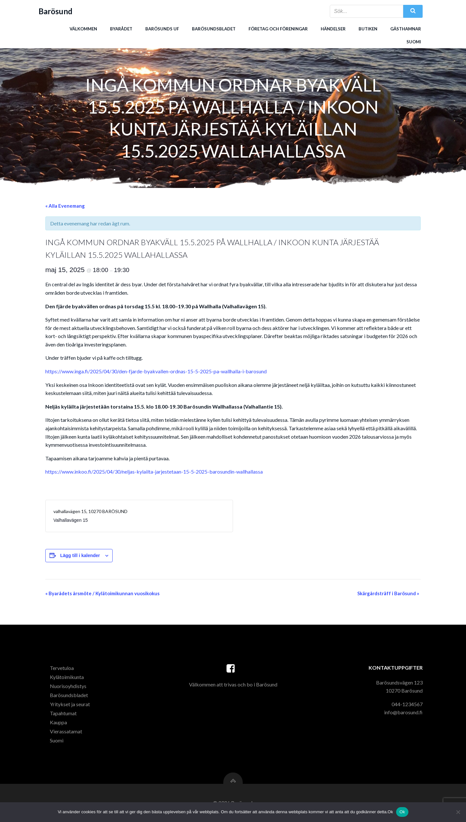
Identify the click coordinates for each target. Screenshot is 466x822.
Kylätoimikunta (67, 677)
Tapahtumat (63, 713)
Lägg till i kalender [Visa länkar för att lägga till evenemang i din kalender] (80, 555)
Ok (402, 811)
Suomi (413, 41)
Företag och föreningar (278, 28)
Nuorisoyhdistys (68, 686)
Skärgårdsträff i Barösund (388, 593)
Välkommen (83, 28)
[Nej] (458, 812)
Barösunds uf (162, 28)
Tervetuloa (62, 668)
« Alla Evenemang (65, 206)
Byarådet (121, 28)
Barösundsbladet (214, 28)
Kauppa (58, 722)
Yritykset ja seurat (70, 704)
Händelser (333, 28)
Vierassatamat (66, 731)
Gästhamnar (405, 28)
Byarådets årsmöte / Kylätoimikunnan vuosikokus (102, 593)
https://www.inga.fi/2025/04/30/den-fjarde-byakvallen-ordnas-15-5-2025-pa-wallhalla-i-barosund (156, 371)
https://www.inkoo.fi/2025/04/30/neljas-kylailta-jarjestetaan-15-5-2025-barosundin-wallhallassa (154, 471)
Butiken (368, 28)
